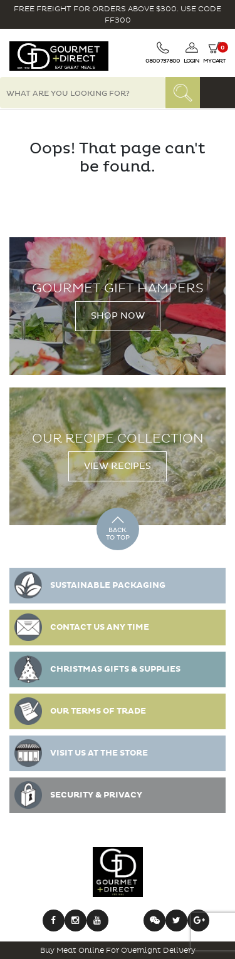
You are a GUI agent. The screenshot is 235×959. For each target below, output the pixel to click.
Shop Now (118, 315)
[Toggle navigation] (217, 92)
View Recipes (117, 466)
